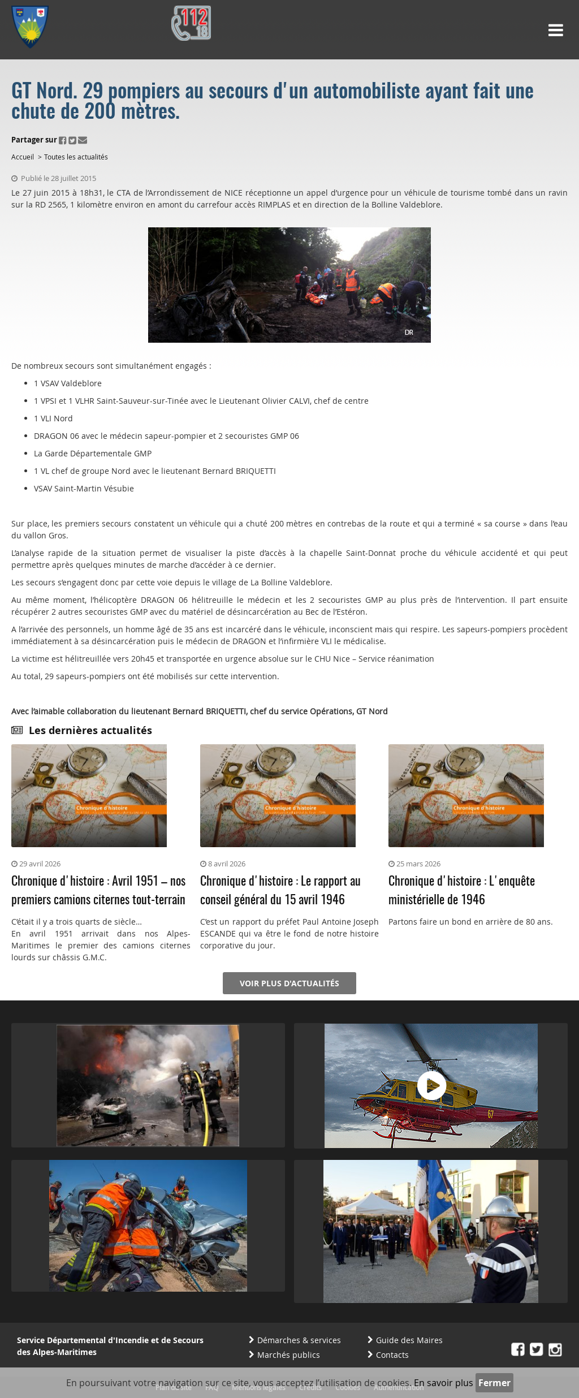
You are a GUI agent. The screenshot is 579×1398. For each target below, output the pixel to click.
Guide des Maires (409, 1340)
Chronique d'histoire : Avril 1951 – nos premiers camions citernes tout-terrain (98, 891)
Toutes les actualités (76, 156)
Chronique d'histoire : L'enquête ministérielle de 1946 (461, 891)
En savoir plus (443, 1383)
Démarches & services (299, 1340)
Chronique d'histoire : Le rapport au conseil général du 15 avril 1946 (280, 891)
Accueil (22, 156)
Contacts (392, 1354)
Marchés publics (288, 1354)
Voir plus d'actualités (289, 983)
